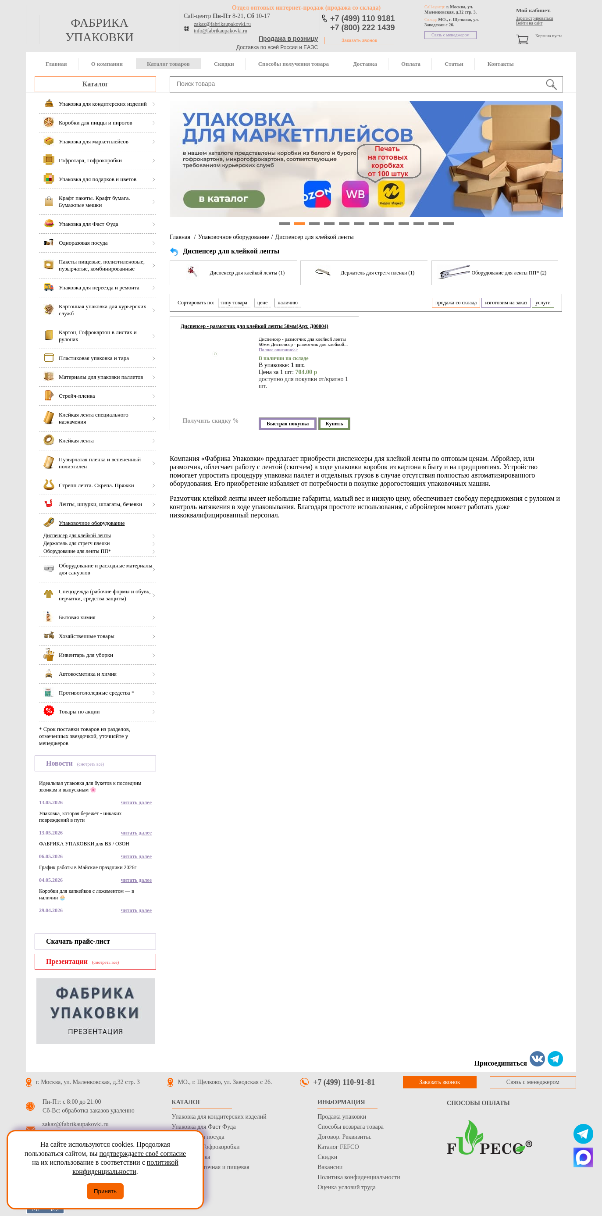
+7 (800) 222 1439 (362, 27)
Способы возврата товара (350, 1126)
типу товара (234, 303)
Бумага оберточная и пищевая (210, 1167)
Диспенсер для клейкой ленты (77, 535)
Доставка (365, 64)
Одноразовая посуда (198, 1137)
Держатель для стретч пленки (76, 543)
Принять (105, 1191)
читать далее (136, 802)
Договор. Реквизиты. (344, 1137)
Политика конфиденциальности (358, 1177)
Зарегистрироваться (534, 18)
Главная (56, 64)
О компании (107, 64)
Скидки (224, 64)
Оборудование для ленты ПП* (77, 551)
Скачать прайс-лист (78, 941)
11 (433, 223)
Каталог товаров (168, 64)
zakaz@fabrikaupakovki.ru (222, 24)
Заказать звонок (359, 40)
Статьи (454, 64)
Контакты (501, 64)
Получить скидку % (210, 420)
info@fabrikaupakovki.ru (220, 31)
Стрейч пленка (191, 1157)
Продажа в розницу (288, 38)
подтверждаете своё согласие (142, 1153)
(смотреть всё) (90, 764)
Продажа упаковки (341, 1116)
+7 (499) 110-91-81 (344, 1082)
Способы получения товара (293, 64)
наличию (288, 303)
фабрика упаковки (99, 30)
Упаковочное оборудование (233, 237)
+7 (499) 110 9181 (362, 18)
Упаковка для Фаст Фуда (204, 1126)
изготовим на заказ (506, 303)
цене (262, 303)
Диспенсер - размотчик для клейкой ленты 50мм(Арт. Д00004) (254, 326)
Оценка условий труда (346, 1187)
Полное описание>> (278, 349)
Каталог (95, 84)
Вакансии (329, 1167)
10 (418, 223)
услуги (543, 303)
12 (448, 223)
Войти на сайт (529, 23)
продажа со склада (456, 303)
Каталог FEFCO (338, 1147)
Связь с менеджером (450, 34)
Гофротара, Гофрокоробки (206, 1147)
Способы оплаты (478, 1103)
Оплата (410, 64)
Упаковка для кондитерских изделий (219, 1116)
